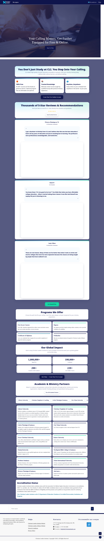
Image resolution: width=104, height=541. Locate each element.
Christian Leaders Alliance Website (36, 525)
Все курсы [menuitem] (16, 2)
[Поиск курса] (50, 508)
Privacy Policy (31, 530)
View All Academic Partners (52, 392)
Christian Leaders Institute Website (36, 523)
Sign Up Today (52, 48)
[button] (92, 2)
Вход (99, 2)
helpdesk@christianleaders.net (68, 529)
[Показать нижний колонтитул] (100, 537)
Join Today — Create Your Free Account (52, 377)
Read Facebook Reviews (52, 114)
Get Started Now (52, 304)
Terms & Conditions (33, 528)
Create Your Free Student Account (52, 97)
